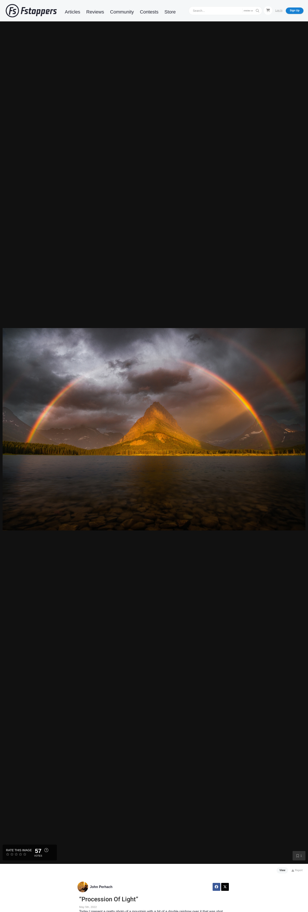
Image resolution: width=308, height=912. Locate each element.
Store (170, 12)
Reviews (95, 12)
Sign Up (294, 10)
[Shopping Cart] (268, 10)
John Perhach (101, 887)
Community (122, 12)
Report (297, 870)
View (282, 870)
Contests (149, 12)
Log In (278, 10)
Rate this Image (19, 850)
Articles (72, 12)
